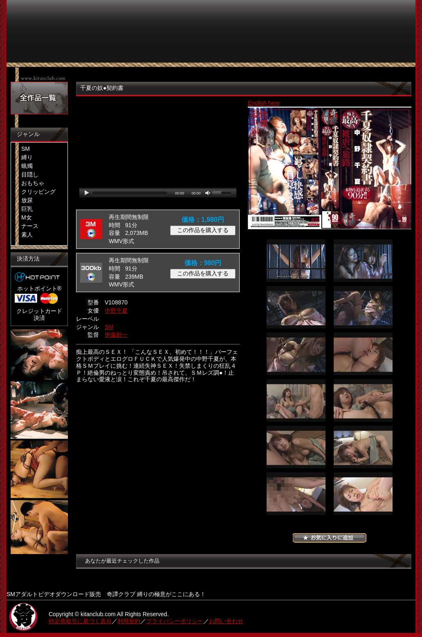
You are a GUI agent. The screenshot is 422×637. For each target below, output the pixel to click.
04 (363, 307)
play (87, 193)
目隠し (29, 174)
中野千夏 (116, 310)
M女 (26, 217)
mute (208, 193)
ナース (29, 226)
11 (296, 493)
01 (296, 260)
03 (296, 307)
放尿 (27, 200)
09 (296, 447)
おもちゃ (32, 183)
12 (363, 493)
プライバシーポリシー (174, 621)
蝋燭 (27, 166)
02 (363, 260)
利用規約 (128, 621)
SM (25, 148)
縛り (27, 157)
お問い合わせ (226, 621)
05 (296, 354)
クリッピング (38, 191)
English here (264, 103)
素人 (27, 234)
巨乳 (27, 209)
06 (363, 354)
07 (296, 400)
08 (363, 400)
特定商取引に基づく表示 (80, 621)
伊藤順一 (116, 334)
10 (363, 447)
